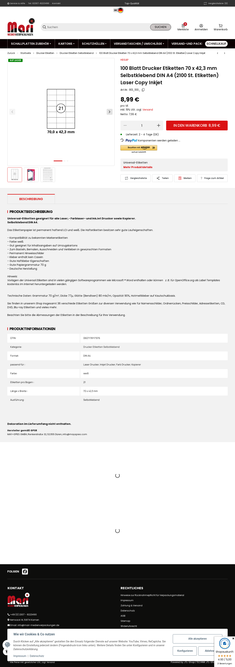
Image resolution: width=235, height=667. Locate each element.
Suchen (160, 27)
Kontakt (56, 3)
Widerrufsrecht (129, 626)
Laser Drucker (91, 364)
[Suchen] (98, 27)
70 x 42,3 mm (90, 391)
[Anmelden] (201, 27)
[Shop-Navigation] (16, 3)
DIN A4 (87, 355)
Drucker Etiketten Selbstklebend (77, 53)
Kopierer (136, 364)
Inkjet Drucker (107, 364)
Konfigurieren (185, 650)
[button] (116, 10)
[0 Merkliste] (183, 27)
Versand (147, 109)
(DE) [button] (156, 134)
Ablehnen (210, 650)
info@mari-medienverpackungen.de (38, 625)
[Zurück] (12, 112)
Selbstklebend (91, 399)
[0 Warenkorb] (221, 27)
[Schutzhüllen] (94, 43)
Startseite (25, 53)
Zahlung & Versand (131, 605)
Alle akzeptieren (197, 638)
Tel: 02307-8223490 (38, 3)
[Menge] (142, 125)
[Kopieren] (143, 90)
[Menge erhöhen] (158, 125)
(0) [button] (215, 3)
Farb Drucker (123, 364)
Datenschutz (128, 610)
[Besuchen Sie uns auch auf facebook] (25, 571)
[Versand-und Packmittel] (193, 43)
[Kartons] (66, 43)
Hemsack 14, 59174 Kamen (24, 619)
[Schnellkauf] (216, 44)
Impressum (127, 600)
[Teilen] (162, 178)
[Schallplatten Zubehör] (31, 43)
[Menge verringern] (125, 125)
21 (84, 382)
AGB (123, 615)
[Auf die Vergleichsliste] (135, 178)
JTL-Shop (189, 662)
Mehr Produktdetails (137, 167)
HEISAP (124, 60)
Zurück (11, 53)
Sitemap (125, 620)
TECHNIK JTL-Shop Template (212, 662)
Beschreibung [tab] (31, 199)
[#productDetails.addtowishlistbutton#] (185, 178)
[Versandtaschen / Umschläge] (139, 43)
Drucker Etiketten (45, 53)
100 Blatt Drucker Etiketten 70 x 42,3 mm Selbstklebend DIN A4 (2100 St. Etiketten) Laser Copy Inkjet (152, 53)
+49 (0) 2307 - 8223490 (23, 614)
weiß (86, 373)
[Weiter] (110, 112)
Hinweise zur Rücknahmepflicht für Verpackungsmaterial (152, 595)
